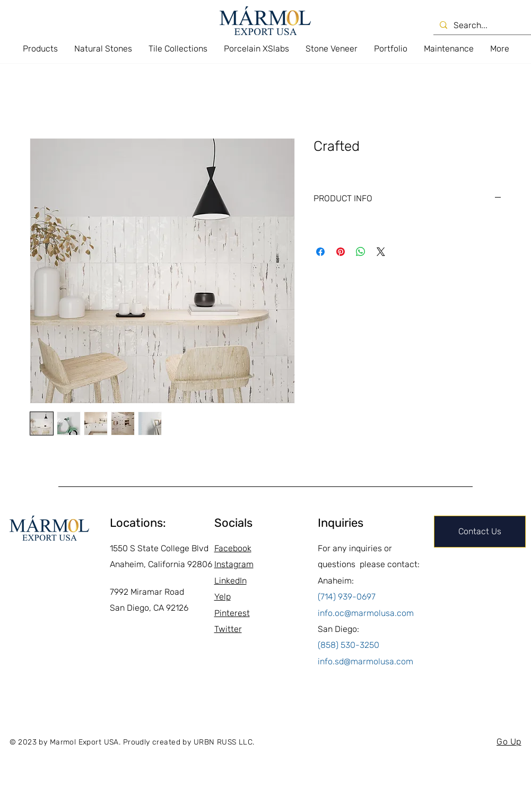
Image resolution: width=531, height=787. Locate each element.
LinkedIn (230, 581)
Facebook (232, 548)
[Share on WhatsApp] (360, 251)
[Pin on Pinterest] (340, 251)
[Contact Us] (480, 532)
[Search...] (484, 25)
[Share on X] (381, 251)
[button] (40, 48)
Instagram (234, 564)
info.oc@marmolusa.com (366, 613)
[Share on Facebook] (320, 251)
